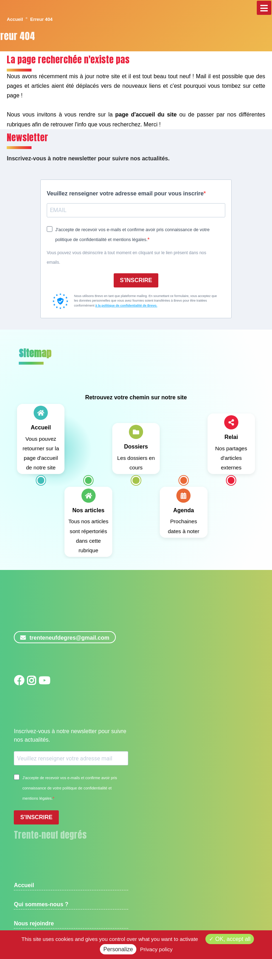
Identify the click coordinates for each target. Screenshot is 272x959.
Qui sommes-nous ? (41, 904)
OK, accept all (229, 939)
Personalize (118, 949)
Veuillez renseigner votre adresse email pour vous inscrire (125, 193)
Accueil (15, 19)
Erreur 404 (41, 19)
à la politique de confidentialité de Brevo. (126, 305)
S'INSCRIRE (136, 280)
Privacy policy (156, 949)
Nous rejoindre (34, 923)
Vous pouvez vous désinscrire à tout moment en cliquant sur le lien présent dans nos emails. (126, 257)
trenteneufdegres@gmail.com (64, 638)
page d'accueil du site (146, 115)
